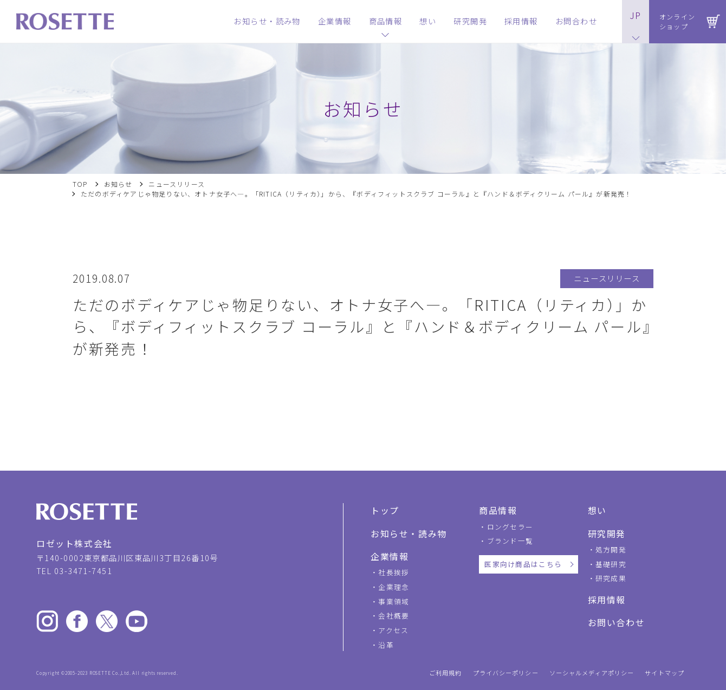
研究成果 (610, 578)
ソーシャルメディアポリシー (591, 673)
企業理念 (393, 587)
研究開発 (607, 533)
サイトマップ (664, 673)
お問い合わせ (616, 622)
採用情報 (607, 599)
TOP (80, 184)
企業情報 (390, 556)
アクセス (393, 630)
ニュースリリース (176, 184)
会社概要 (393, 615)
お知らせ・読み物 (409, 533)
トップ (385, 510)
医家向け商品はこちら (523, 564)
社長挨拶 (393, 572)
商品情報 (498, 510)
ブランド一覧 (510, 541)
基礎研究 (610, 564)
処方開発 (610, 549)
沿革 (386, 645)
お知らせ (118, 184)
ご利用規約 (445, 673)
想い (597, 510)
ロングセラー (510, 527)
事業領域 (393, 601)
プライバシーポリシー (506, 673)
